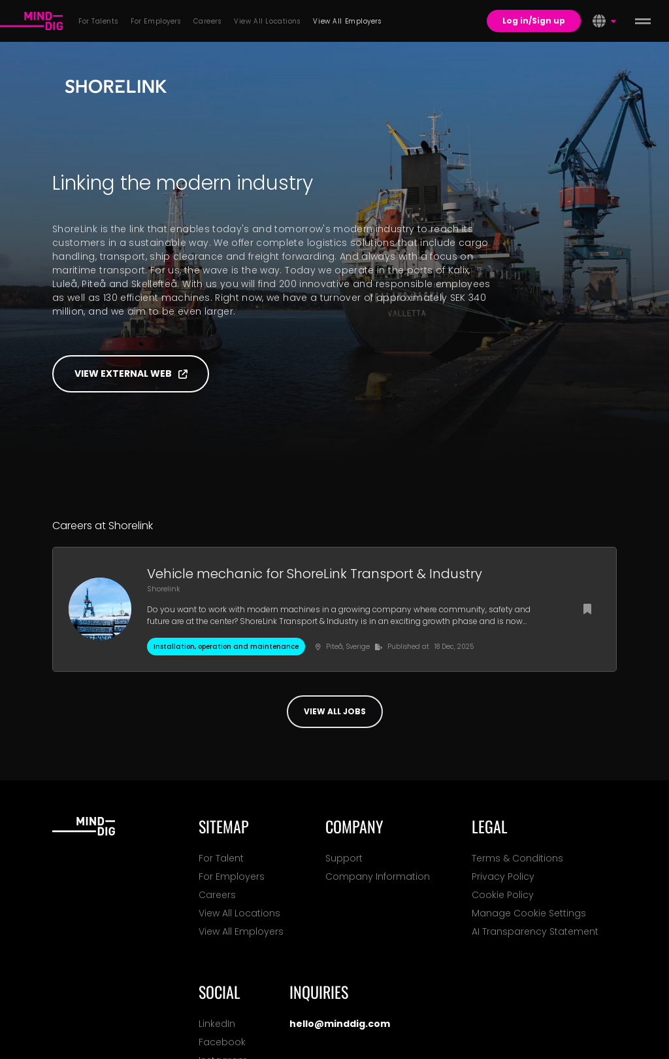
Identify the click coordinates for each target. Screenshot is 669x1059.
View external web (131, 373)
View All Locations (239, 913)
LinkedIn (217, 1023)
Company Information (377, 876)
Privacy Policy (503, 876)
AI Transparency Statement (535, 931)
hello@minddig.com (339, 1023)
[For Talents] (31, 21)
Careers (217, 894)
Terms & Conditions (517, 858)
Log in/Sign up (533, 20)
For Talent (221, 858)
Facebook (222, 1042)
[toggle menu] (643, 21)
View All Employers (241, 931)
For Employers (232, 876)
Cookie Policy (503, 894)
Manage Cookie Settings (529, 913)
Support (344, 858)
